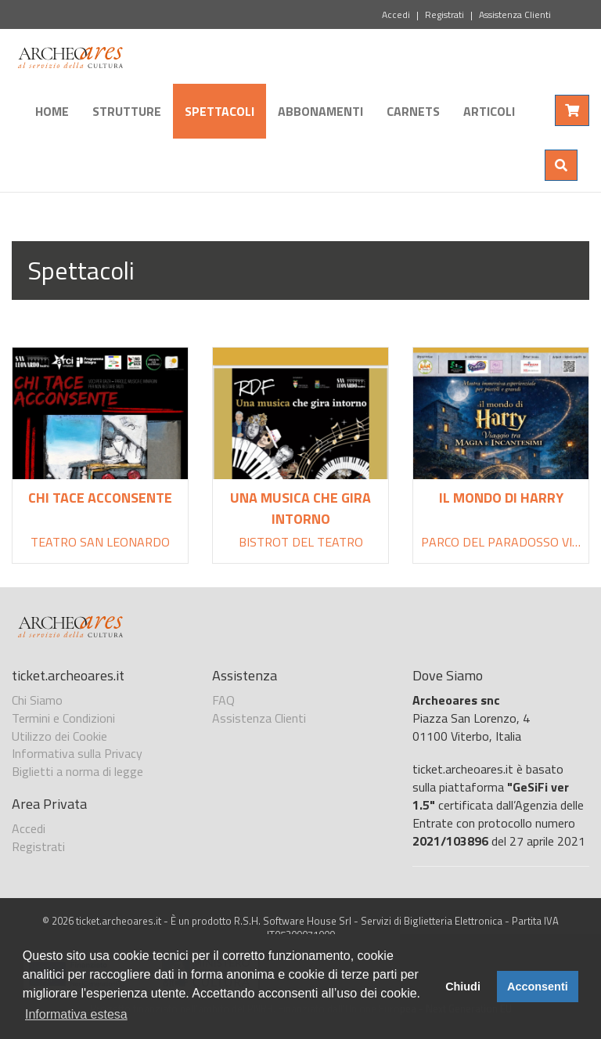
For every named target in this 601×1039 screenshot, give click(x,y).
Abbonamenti (320, 111)
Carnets (413, 111)
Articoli (489, 111)
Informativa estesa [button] (76, 1014)
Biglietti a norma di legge (77, 771)
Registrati (444, 14)
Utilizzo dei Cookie (59, 736)
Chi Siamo (37, 700)
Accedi (396, 14)
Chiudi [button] (462, 986)
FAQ (223, 700)
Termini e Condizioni (63, 718)
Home (52, 111)
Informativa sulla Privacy (77, 753)
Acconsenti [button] (537, 986)
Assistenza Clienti (515, 14)
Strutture (126, 111)
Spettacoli (219, 111)
